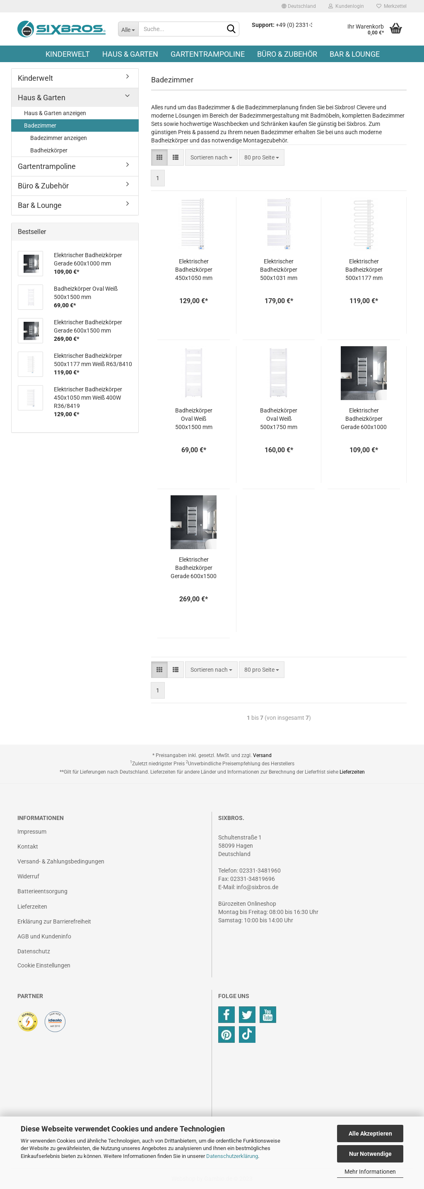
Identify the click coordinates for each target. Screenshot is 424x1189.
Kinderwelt (68, 54)
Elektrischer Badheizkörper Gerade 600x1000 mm (364, 419)
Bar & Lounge (355, 54)
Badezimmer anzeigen (58, 138)
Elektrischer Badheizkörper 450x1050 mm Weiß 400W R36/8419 (193, 270)
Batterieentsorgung (42, 891)
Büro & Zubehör (287, 54)
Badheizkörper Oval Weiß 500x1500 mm (193, 418)
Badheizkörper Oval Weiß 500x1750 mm (278, 418)
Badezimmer (40, 125)
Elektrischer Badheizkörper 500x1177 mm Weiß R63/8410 (364, 270)
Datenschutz (33, 951)
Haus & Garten (130, 54)
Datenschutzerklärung (232, 1156)
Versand (262, 755)
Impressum (31, 831)
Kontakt (27, 846)
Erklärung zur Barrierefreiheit (54, 921)
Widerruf (28, 876)
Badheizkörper (48, 150)
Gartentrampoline (208, 54)
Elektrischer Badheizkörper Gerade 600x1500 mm (194, 568)
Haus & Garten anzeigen (55, 113)
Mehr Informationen (370, 1171)
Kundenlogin (346, 6)
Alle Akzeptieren (370, 1133)
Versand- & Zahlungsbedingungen (60, 861)
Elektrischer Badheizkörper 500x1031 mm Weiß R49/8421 (279, 270)
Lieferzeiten (352, 772)
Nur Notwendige (370, 1153)
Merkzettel (391, 6)
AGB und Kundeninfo (44, 936)
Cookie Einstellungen (43, 965)
